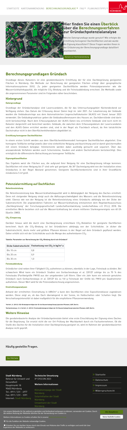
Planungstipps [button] (97, 9)
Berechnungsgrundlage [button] (61, 9)
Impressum (101, 385)
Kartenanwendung (32, 9)
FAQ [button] (82, 9)
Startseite (13, 9)
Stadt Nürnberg (23, 398)
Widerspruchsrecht (105, 391)
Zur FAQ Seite (12, 358)
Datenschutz (101, 380)
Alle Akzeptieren (111, 412)
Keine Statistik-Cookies (111, 417)
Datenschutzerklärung (57, 417)
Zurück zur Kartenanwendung (77, 57)
